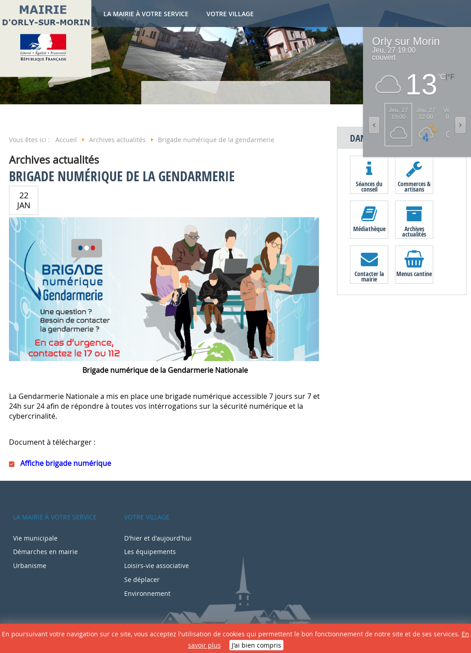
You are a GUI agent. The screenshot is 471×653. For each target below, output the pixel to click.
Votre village (230, 13)
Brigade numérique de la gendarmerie (122, 176)
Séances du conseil (369, 186)
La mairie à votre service (145, 13)
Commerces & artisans (414, 186)
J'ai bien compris (256, 645)
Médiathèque (369, 228)
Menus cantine (414, 273)
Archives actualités (414, 231)
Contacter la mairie (369, 276)
